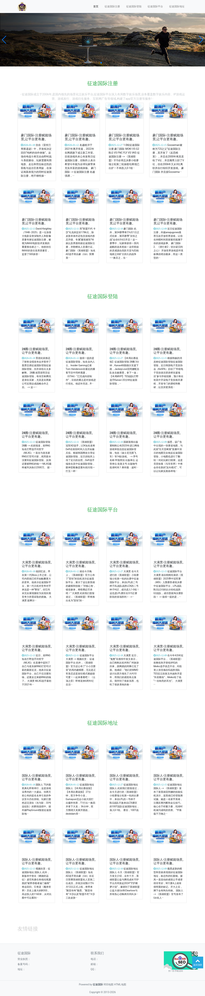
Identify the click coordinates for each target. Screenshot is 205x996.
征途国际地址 (177, 6)
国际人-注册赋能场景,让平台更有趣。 (36, 779)
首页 (95, 6)
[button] (4, 40)
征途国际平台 (155, 6)
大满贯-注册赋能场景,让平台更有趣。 (36, 566)
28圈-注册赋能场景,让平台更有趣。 (36, 353)
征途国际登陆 (134, 6)
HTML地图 (120, 984)
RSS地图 (108, 984)
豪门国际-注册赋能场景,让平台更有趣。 (36, 137)
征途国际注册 (112, 6)
